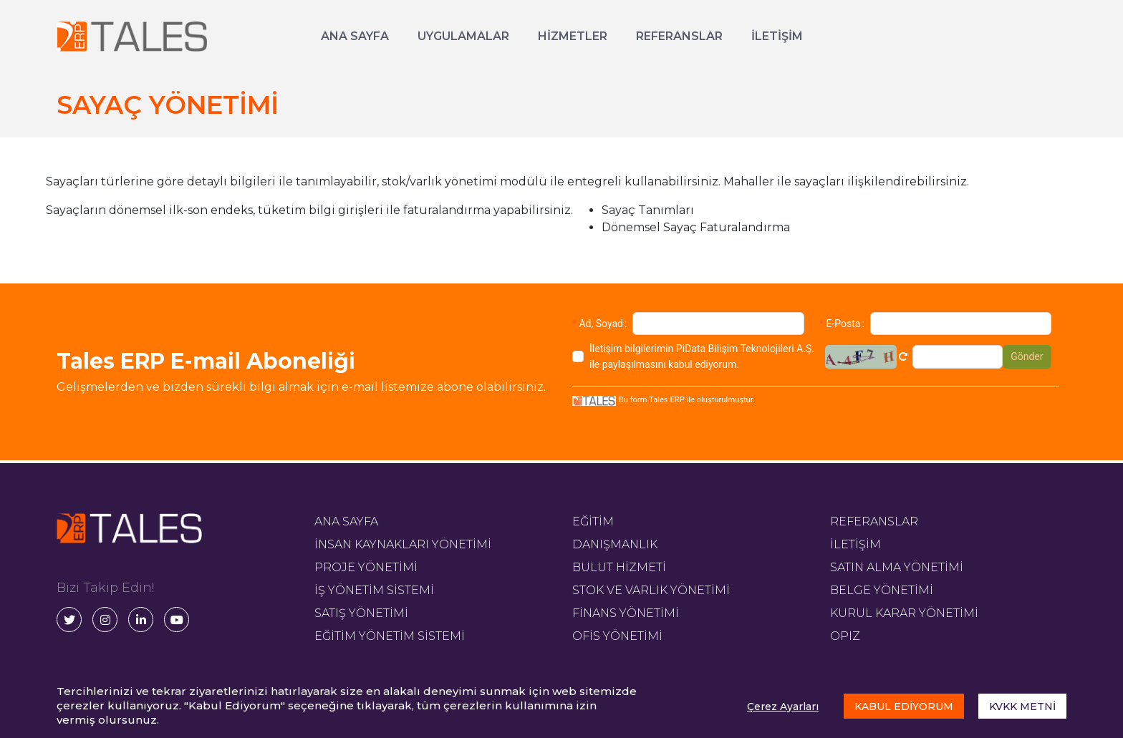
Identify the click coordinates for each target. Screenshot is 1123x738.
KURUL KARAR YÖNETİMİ (904, 613)
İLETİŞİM (777, 36)
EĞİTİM (593, 521)
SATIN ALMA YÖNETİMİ (896, 567)
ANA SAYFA (355, 36)
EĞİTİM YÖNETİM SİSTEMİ (389, 636)
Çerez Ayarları (783, 706)
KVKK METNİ (1022, 706)
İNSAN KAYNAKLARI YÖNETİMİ (402, 544)
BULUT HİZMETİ (619, 567)
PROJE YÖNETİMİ (366, 567)
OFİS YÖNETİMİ (617, 636)
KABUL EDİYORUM (903, 706)
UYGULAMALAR (463, 36)
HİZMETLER (572, 36)
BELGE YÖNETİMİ (881, 590)
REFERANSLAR (679, 36)
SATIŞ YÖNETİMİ (361, 613)
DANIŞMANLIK (614, 544)
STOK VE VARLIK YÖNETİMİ (651, 590)
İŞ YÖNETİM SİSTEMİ (374, 590)
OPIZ (845, 636)
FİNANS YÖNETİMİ (625, 613)
